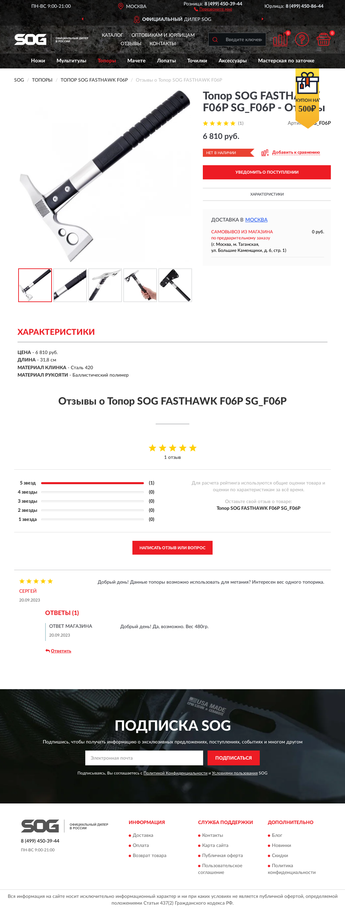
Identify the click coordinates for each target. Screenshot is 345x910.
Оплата (141, 845)
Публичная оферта (222, 855)
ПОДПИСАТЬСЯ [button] (233, 758)
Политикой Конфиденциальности (176, 773)
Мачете (136, 60)
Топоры (107, 60)
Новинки (281, 845)
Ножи (38, 60)
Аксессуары (233, 60)
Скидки (280, 855)
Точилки (197, 60)
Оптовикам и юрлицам (163, 35)
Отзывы (131, 43)
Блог (277, 835)
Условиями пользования (235, 773)
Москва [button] (256, 220)
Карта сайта (215, 845)
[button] (213, 9)
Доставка (143, 835)
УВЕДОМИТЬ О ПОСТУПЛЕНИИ (267, 172)
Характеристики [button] (267, 194)
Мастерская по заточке (286, 60)
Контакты (163, 43)
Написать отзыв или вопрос (172, 548)
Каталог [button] (112, 35)
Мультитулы (71, 60)
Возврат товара (149, 855)
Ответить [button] (58, 651)
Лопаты (166, 60)
